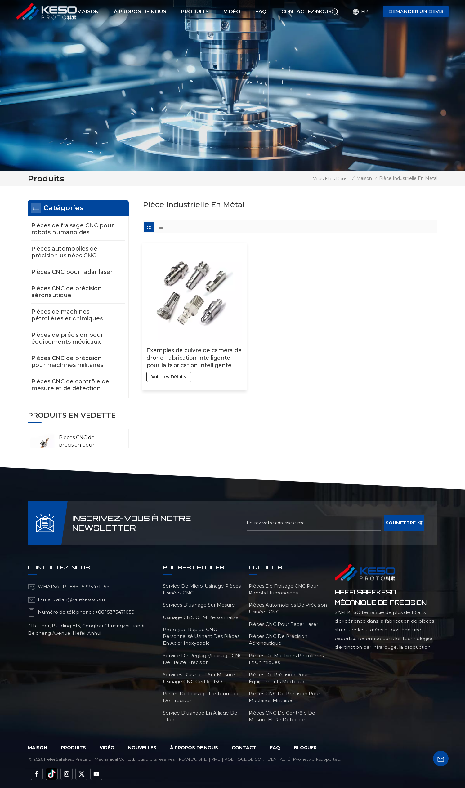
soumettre (404, 523)
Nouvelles (142, 747)
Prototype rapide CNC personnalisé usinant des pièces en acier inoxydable (201, 636)
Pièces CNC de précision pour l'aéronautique (77, 444)
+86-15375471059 (89, 587)
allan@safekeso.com (80, 599)
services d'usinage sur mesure (199, 605)
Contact (244, 747)
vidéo (107, 747)
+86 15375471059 (115, 612)
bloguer (305, 747)
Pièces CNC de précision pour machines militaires (67, 361)
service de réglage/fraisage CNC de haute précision (203, 658)
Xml (216, 759)
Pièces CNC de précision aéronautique (66, 292)
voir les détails (169, 365)
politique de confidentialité (257, 759)
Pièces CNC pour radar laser (72, 272)
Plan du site (193, 759)
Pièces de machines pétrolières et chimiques (67, 315)
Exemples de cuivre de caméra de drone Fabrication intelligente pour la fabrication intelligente (189, 347)
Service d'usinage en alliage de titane (200, 716)
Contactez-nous (306, 12)
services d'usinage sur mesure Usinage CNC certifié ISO (199, 678)
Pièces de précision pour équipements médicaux (67, 338)
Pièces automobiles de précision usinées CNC (64, 252)
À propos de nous (140, 12)
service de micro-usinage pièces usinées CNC (202, 589)
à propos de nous (194, 747)
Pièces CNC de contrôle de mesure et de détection (70, 385)
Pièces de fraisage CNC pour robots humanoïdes (72, 229)
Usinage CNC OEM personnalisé (201, 617)
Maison (88, 12)
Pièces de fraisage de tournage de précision (201, 697)
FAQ (260, 12)
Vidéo (232, 12)
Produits (195, 12)
